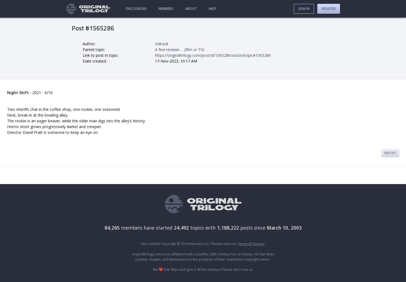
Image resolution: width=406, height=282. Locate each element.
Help (212, 8)
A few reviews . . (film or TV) (179, 49)
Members (166, 8)
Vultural (161, 43)
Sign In (304, 8)
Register (329, 8)
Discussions (136, 8)
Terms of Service (250, 243)
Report (390, 153)
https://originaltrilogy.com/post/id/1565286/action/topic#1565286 (213, 55)
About (191, 8)
